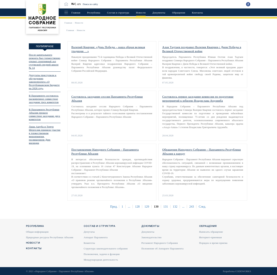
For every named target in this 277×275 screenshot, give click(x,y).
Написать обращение (211, 231)
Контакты (197, 12)
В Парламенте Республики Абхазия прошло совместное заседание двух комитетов (44, 114)
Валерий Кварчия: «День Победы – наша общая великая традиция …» (108, 49)
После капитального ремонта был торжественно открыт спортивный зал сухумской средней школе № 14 (44, 61)
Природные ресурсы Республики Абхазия (49, 237)
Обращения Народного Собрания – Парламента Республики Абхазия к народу (201, 151)
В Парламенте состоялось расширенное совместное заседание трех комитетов (44, 99)
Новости (141, 12)
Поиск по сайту (90, 4)
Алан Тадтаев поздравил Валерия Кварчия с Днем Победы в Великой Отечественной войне (201, 49)
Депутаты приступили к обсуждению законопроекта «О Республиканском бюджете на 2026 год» (44, 82)
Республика (93, 12)
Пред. (114, 206)
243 (191, 206)
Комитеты (89, 242)
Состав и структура (118, 12)
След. (202, 206)
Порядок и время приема (213, 242)
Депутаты (89, 231)
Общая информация (37, 231)
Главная (75, 12)
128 (137, 206)
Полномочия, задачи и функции (102, 254)
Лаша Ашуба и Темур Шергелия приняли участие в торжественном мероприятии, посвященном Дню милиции (45, 134)
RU (73, 4)
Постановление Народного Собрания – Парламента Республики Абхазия (105, 151)
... (129, 206)
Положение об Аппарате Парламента (162, 248)
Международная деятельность (101, 259)
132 (175, 206)
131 (165, 206)
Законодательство (151, 237)
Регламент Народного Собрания (159, 242)
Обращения (178, 12)
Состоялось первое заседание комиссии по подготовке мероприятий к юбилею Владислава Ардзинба (198, 98)
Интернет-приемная (210, 237)
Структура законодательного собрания (106, 248)
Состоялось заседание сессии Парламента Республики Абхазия (107, 98)
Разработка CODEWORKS (237, 271)
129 (146, 206)
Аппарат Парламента (96, 237)
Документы (158, 12)
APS (79, 4)
